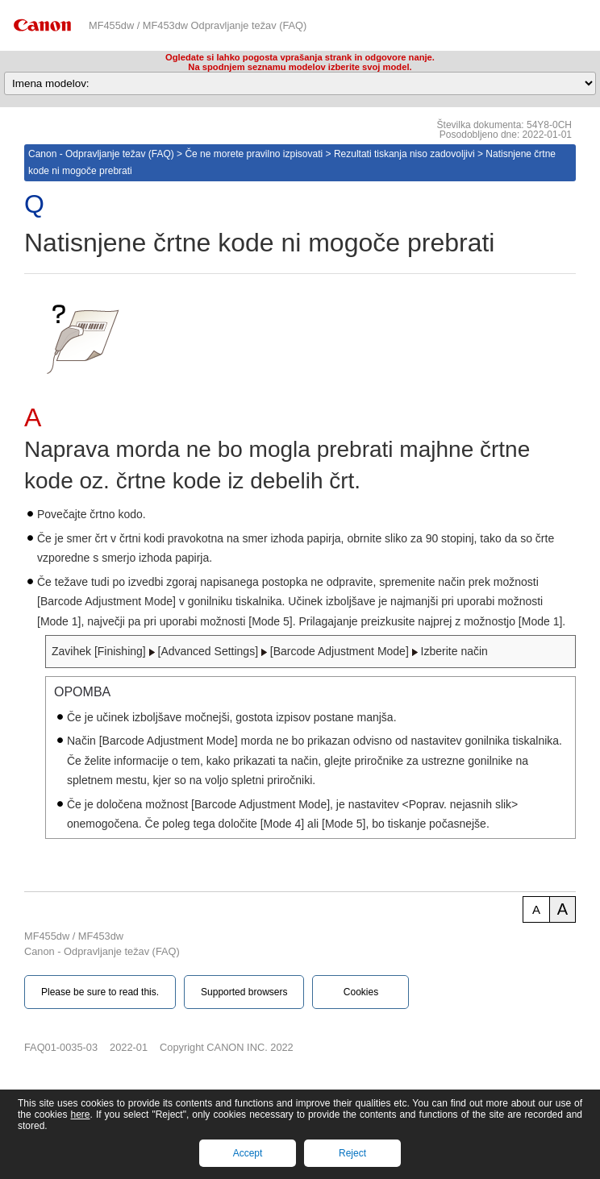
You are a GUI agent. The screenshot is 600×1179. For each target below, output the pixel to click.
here (80, 1114)
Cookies (361, 992)
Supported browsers (244, 992)
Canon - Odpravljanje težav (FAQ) (101, 154)
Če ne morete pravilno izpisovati (254, 154)
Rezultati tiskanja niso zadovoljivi (404, 154)
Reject (352, 1153)
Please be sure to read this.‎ (100, 992)
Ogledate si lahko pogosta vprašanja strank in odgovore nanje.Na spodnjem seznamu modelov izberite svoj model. (300, 62)
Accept (248, 1153)
